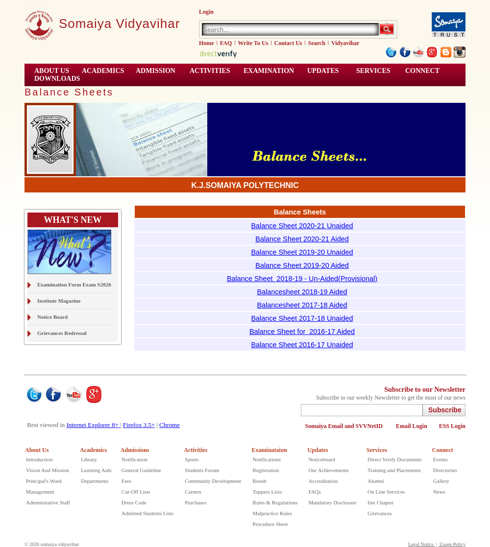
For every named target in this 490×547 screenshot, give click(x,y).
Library (89, 459)
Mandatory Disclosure (332, 502)
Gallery (441, 481)
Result (260, 481)
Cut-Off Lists (136, 492)
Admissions (135, 450)
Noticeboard (321, 459)
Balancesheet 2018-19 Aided (302, 292)
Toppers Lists (267, 492)
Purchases (195, 502)
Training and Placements (394, 470)
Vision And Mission (47, 470)
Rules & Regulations (275, 502)
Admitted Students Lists (147, 513)
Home (206, 43)
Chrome (169, 424)
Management (40, 492)
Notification (134, 459)
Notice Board (52, 317)
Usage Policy (452, 544)
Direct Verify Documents (394, 459)
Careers (193, 492)
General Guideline (141, 470)
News (439, 492)
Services (373, 70)
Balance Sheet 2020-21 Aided (301, 239)
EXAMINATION (269, 70)
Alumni (376, 481)
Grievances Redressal (62, 333)
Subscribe (445, 410)
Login (206, 11)
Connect (442, 450)
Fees (126, 481)
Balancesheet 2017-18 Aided (302, 305)
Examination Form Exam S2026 (74, 284)
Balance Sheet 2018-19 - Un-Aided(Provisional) (302, 279)
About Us (37, 450)
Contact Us (288, 43)
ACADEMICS (103, 70)
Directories (445, 470)
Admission (155, 70)
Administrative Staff (48, 502)
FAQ (226, 43)
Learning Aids (96, 470)
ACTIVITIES (210, 70)
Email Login (411, 426)
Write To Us (253, 43)
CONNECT (422, 70)
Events (440, 459)
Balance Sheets (69, 92)
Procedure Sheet (270, 524)
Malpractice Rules (272, 513)
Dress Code (134, 502)
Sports (191, 459)
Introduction (39, 459)
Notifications (267, 459)
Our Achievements (328, 470)
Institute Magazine (58, 301)
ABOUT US (51, 70)
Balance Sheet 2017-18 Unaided (302, 318)
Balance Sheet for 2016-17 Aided (302, 331)
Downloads (57, 78)
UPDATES (323, 70)
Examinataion (269, 450)
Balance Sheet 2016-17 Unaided (302, 345)
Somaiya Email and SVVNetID (344, 426)
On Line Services (386, 492)
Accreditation (323, 481)
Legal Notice (421, 544)
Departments (94, 481)
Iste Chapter (380, 502)
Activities (195, 450)
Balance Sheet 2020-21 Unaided (302, 226)
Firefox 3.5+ (139, 424)
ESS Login (452, 426)
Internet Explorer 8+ (93, 424)
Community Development (213, 481)
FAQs (314, 492)
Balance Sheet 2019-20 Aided (301, 265)
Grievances (380, 513)
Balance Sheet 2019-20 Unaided (302, 252)
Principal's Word (44, 481)
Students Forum (202, 470)
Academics (93, 450)
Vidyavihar (345, 43)
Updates (317, 450)
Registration (266, 470)
